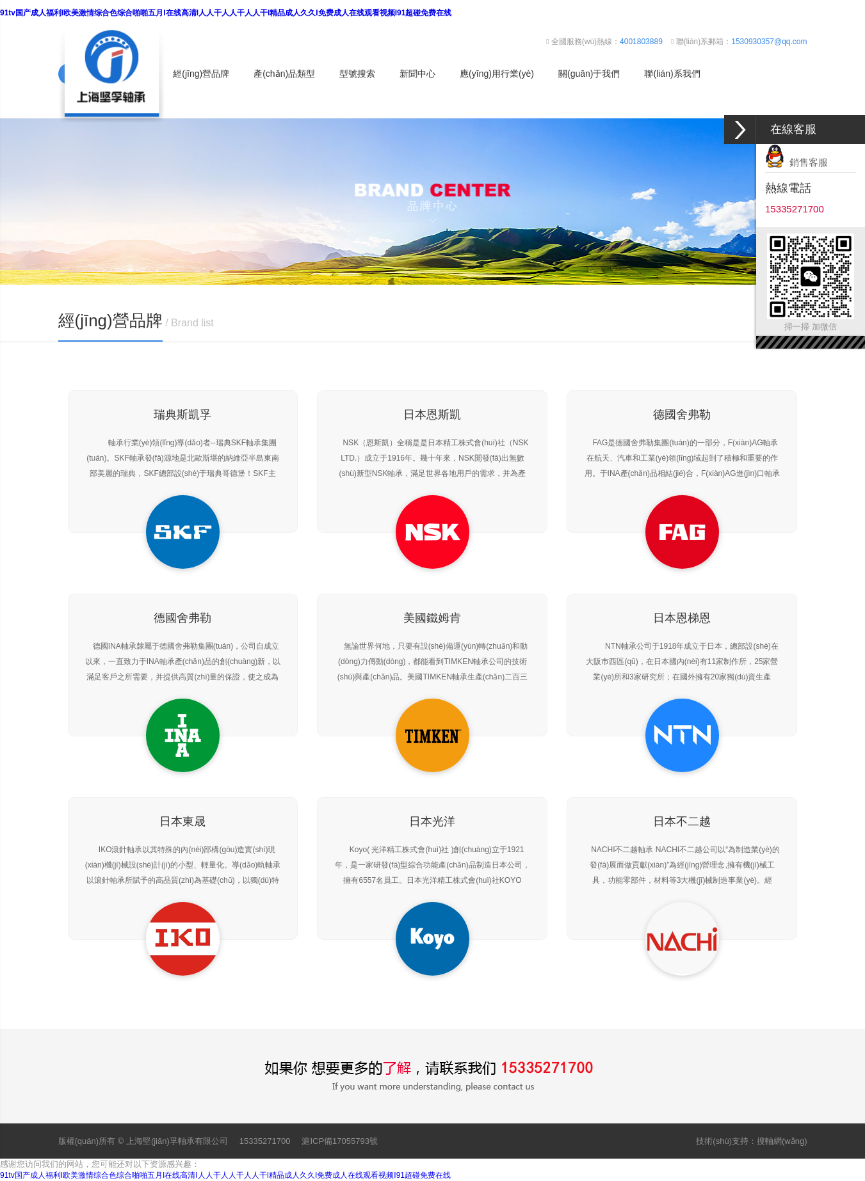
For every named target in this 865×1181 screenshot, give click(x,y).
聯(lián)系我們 (672, 73)
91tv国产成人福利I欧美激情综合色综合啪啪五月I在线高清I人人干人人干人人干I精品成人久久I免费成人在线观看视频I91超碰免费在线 (225, 12)
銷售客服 (796, 162)
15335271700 (265, 1141)
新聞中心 (417, 73)
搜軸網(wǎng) (782, 1141)
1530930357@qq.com (769, 41)
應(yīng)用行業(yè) (497, 73)
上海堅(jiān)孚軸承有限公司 (177, 1141)
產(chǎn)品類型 (284, 73)
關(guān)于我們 (589, 73)
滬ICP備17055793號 (340, 1141)
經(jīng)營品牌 (201, 73)
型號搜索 (357, 73)
